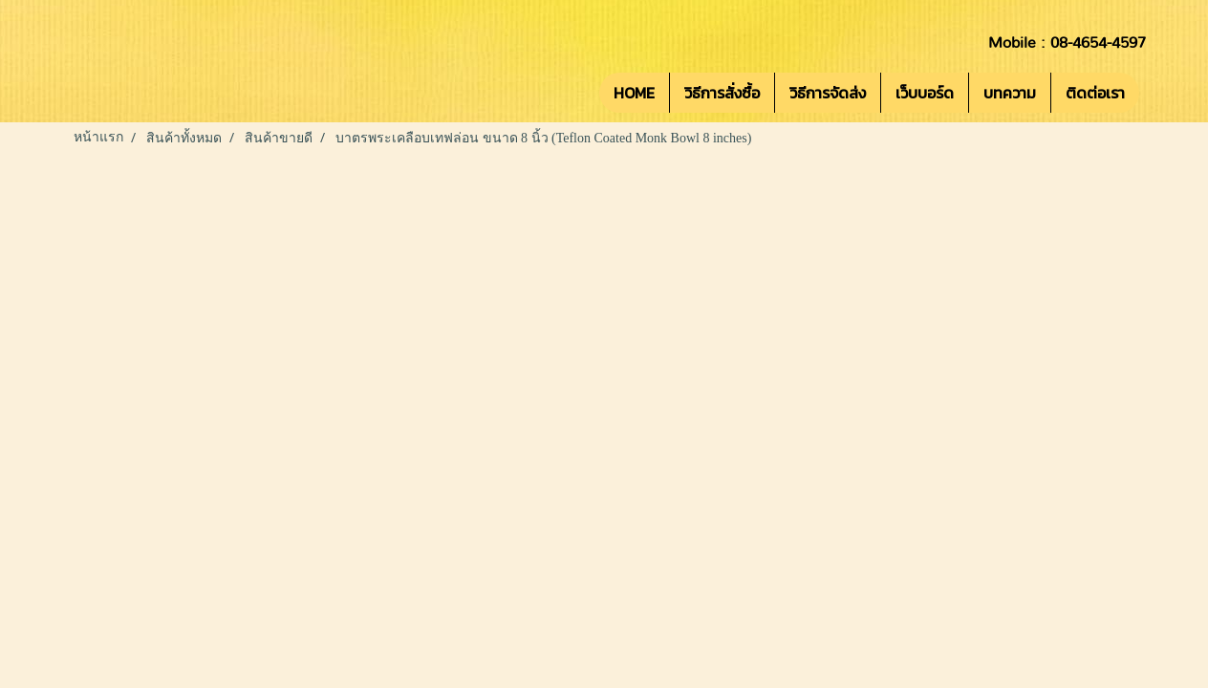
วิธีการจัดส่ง (827, 92)
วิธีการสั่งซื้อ (722, 92)
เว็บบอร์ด (924, 92)
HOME (634, 92)
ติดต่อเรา (1095, 92)
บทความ (1009, 92)
